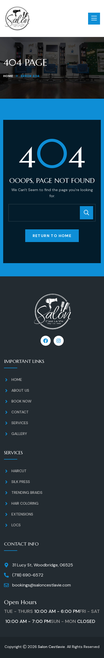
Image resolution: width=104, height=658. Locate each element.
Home (8, 76)
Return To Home (52, 235)
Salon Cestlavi (50, 646)
